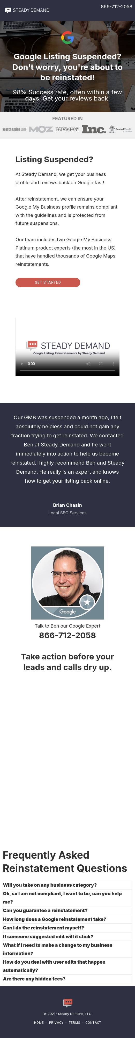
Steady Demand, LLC (74, 1014)
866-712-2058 (116, 6)
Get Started (48, 282)
